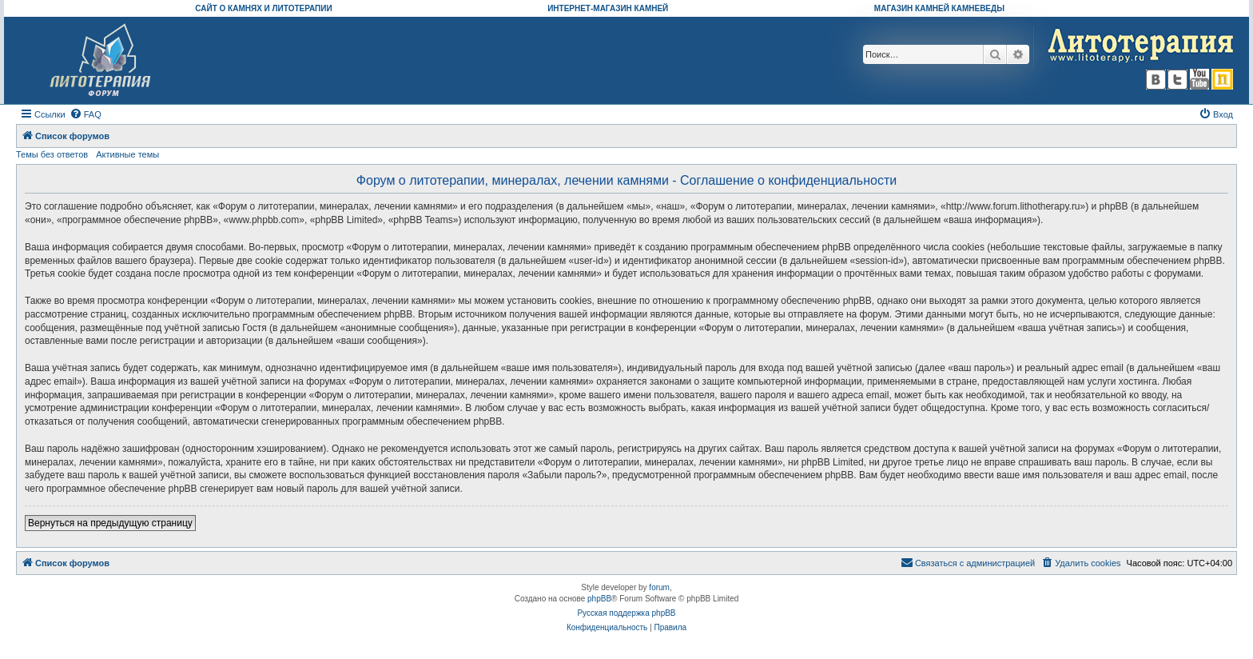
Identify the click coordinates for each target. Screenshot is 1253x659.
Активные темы (127, 154)
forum (659, 587)
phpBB (599, 598)
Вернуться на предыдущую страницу (110, 523)
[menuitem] (85, 114)
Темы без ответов (52, 154)
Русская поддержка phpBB (626, 613)
